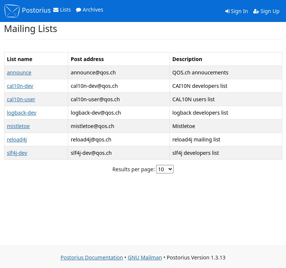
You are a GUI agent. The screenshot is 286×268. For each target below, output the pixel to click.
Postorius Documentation (91, 257)
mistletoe (18, 126)
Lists (62, 9)
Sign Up (266, 11)
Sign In (236, 11)
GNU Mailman (145, 257)
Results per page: (133, 169)
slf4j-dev (17, 152)
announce (19, 72)
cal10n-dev (20, 85)
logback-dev (21, 112)
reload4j (17, 139)
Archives (89, 9)
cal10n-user (21, 99)
